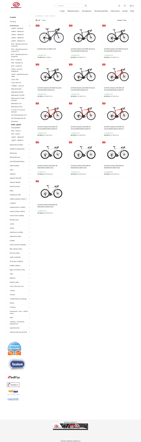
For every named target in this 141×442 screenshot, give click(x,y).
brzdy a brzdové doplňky (18, 245)
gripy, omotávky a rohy (17, 270)
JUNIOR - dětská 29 (17, 137)
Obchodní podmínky (101, 11)
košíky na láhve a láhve (17, 211)
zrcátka (12, 290)
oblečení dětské (15, 182)
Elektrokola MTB (16, 89)
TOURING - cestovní (17, 86)
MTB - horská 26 (16, 60)
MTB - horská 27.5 (17, 63)
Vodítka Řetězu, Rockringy (18, 299)
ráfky (11, 274)
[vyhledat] (72, 6)
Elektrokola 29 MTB (17, 92)
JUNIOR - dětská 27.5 (18, 41)
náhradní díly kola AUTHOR (18, 332)
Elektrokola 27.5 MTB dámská (17, 99)
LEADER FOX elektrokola (17, 149)
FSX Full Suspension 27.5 (19, 115)
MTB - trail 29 (15, 134)
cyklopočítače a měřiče (17, 207)
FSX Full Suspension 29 (18, 118)
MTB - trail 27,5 (16, 131)
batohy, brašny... (15, 186)
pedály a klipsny (15, 265)
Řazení (12, 303)
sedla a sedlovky (15, 257)
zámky (12, 228)
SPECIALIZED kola (15, 157)
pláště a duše (14, 282)
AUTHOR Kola (14, 26)
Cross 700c (15, 79)
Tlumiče (12, 295)
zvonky (12, 224)
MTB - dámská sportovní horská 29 (19, 55)
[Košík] (131, 6)
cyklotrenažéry (14, 166)
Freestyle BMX (15, 128)
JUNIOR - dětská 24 (17, 35)
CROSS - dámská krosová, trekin (19, 75)
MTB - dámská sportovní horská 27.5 (19, 50)
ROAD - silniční (16, 124)
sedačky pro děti (15, 195)
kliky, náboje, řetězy (16, 249)
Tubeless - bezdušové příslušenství (17, 323)
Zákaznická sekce (73, 11)
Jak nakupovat (86, 11)
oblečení (12, 174)
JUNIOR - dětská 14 (17, 140)
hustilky (12, 240)
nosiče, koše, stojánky (17, 215)
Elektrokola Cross (16, 107)
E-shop (62, 11)
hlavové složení (15, 253)
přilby (11, 191)
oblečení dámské (15, 178)
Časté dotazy (115, 11)
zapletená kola (14, 328)
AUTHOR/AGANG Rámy (17, 161)
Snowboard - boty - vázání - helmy (19, 312)
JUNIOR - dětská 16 (17, 28)
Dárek (132, 11)
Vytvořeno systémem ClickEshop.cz (70, 441)
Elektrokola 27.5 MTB (17, 95)
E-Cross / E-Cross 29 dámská (18, 111)
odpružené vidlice (15, 236)
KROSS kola (13, 153)
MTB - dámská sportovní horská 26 (19, 45)
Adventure (14, 121)
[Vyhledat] (55, 6)
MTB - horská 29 (16, 66)
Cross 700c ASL (16, 83)
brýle (11, 317)
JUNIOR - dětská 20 (17, 31)
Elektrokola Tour (16, 103)
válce (11, 170)
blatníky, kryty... (14, 220)
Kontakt (124, 11)
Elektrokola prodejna (16, 145)
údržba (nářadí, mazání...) (18, 199)
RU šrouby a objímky (16, 261)
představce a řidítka (16, 232)
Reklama (12, 278)
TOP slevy (13, 22)
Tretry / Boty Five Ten (16, 286)
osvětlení (13, 203)
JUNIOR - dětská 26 (17, 38)
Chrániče (13, 307)
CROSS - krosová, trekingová (16, 70)
